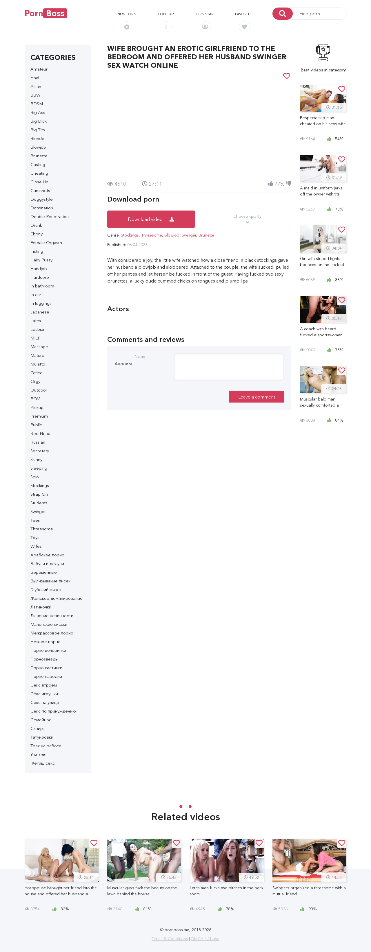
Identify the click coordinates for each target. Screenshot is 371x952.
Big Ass (37, 112)
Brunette (39, 155)
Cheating (39, 173)
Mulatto (37, 364)
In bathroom (42, 286)
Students (39, 502)
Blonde (37, 138)
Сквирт (37, 728)
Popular (166, 14)
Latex (35, 320)
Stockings (39, 485)
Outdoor (38, 390)
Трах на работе (45, 745)
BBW (35, 95)
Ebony (36, 234)
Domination (41, 208)
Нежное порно (45, 641)
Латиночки (40, 607)
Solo (34, 476)
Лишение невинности (51, 615)
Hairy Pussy (41, 260)
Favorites (244, 14)
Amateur (39, 69)
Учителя (38, 754)
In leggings (41, 303)
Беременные (43, 572)
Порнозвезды (44, 659)
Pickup (36, 407)
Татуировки (41, 737)
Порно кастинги (46, 667)
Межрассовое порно (51, 633)
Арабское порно (47, 555)
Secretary (39, 450)
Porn (46, 13)
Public (36, 424)
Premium (39, 416)
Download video (151, 219)
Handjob (38, 268)
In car (35, 294)
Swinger (38, 511)
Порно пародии (46, 676)
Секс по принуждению (53, 711)
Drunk (36, 225)
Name (139, 356)
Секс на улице (44, 702)
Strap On (39, 494)
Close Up (39, 182)
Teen (35, 520)
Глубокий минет (46, 589)
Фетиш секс (42, 763)
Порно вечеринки (48, 650)
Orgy (35, 381)
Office (36, 372)
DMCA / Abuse (205, 938)
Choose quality (248, 219)
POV (35, 398)
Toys (34, 537)
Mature (37, 355)
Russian (37, 442)
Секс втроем (43, 685)
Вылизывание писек (50, 581)
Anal (34, 77)
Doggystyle (41, 199)
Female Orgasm (46, 242)
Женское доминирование (56, 598)
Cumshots (40, 190)
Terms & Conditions (170, 938)
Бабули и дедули (47, 563)
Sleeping (38, 468)
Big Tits (37, 129)
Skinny (36, 459)
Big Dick (38, 121)
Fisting (36, 251)
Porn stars (205, 14)
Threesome (41, 529)
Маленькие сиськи (48, 624)
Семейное (41, 719)
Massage (39, 346)
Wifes (36, 546)
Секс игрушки (44, 693)
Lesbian (38, 329)
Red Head (40, 433)
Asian (35, 86)
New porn (126, 14)
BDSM (36, 103)
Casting (37, 164)
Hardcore (39, 277)
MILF (35, 338)
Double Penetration (49, 216)
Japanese (39, 312)
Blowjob (38, 147)
